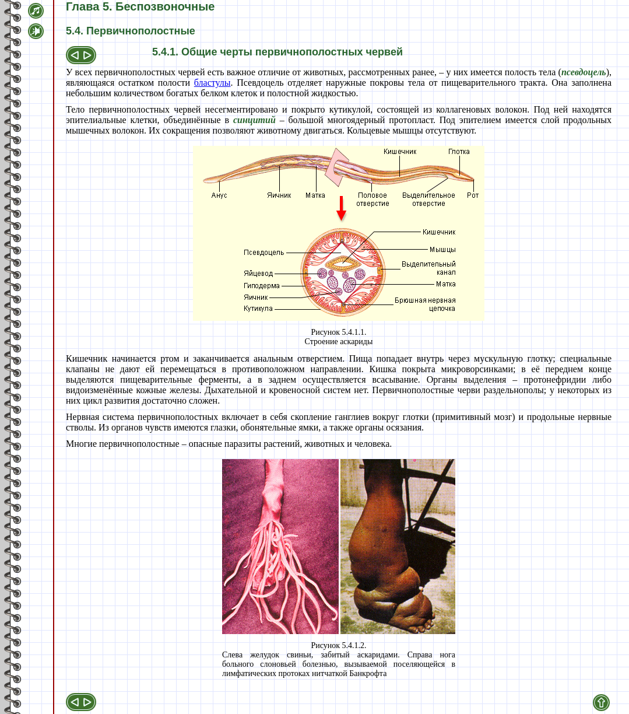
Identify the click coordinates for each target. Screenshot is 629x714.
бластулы (212, 83)
